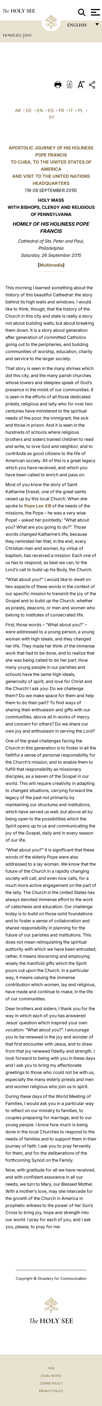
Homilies (12, 35)
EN (40, 110)
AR (18, 110)
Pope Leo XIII (37, 505)
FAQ (51, 1368)
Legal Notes (51, 1376)
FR (61, 110)
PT (51, 117)
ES (51, 110)
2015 (28, 35)
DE (29, 110)
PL (80, 110)
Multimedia (51, 265)
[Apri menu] (94, 12)
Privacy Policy (51, 1391)
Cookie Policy (51, 1383)
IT (71, 110)
